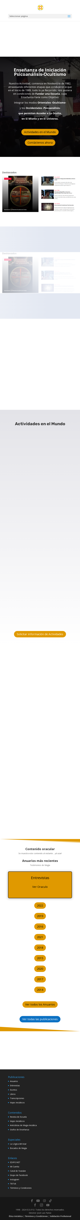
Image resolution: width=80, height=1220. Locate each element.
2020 (40, 969)
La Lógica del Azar (18, 1144)
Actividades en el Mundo (40, 132)
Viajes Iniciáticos (17, 1102)
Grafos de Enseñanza (19, 1129)
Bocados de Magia (18, 1148)
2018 (40, 947)
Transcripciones (17, 1098)
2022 (40, 905)
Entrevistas (15, 1085)
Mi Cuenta (14, 1166)
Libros (13, 1094)
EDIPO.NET (15, 1162)
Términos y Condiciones (21, 1188)
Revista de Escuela (18, 1117)
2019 (40, 916)
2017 (40, 979)
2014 (40, 990)
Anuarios (14, 1081)
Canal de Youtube (18, 1171)
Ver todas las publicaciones (40, 1019)
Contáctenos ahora (40, 142)
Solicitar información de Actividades (40, 634)
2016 (40, 926)
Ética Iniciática (16, 1216)
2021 (40, 937)
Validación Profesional (60, 1216)
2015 (40, 958)
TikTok (13, 1183)
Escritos (13, 1089)
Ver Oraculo (40, 887)
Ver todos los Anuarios (40, 1004)
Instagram (14, 1179)
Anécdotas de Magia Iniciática (23, 1125)
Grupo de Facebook (19, 1175)
